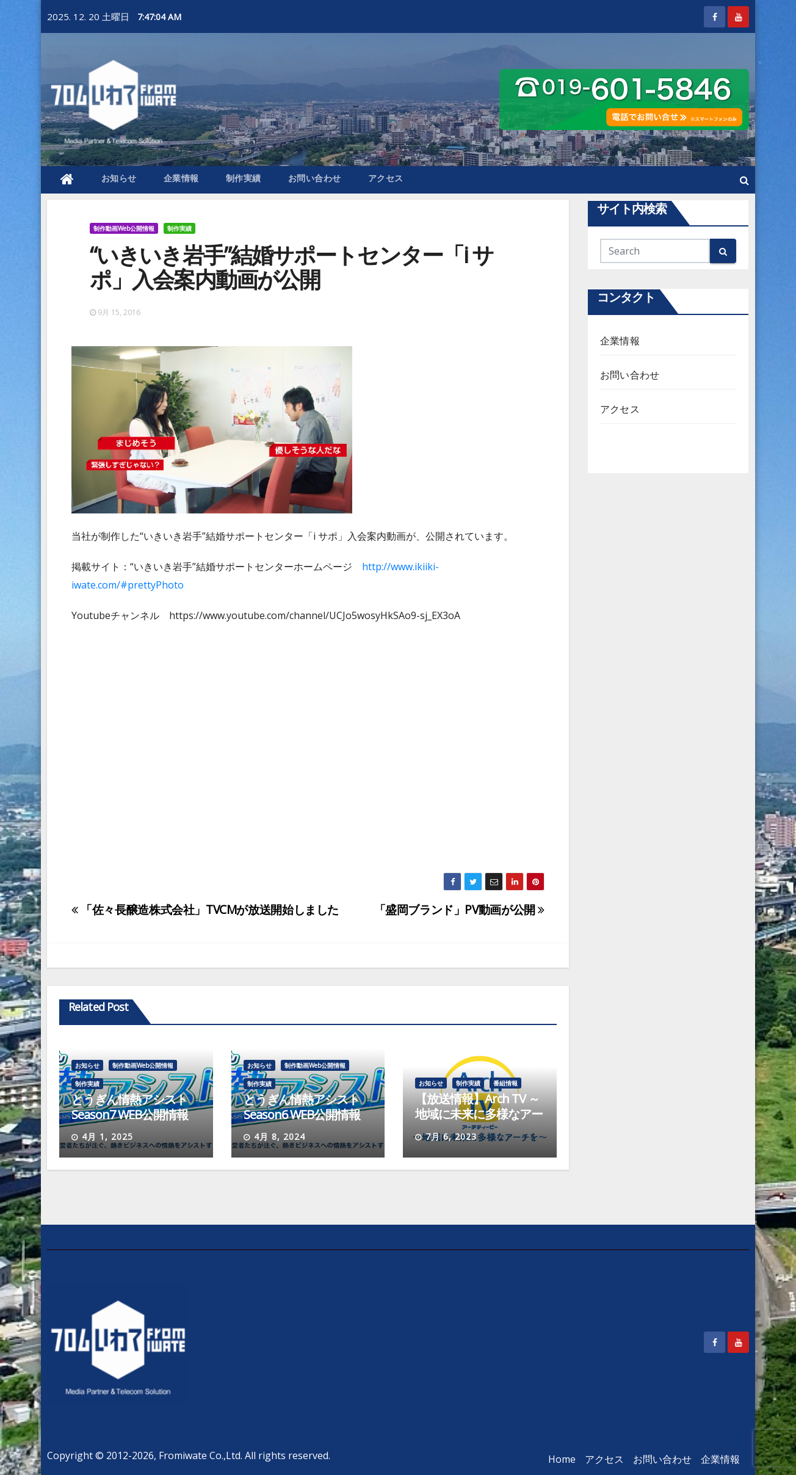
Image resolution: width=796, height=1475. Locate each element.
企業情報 (181, 178)
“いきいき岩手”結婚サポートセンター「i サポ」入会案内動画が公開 (291, 267)
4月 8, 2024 (279, 1136)
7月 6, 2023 (451, 1136)
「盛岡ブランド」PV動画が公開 (459, 909)
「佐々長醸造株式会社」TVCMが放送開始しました (205, 909)
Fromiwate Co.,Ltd (200, 1455)
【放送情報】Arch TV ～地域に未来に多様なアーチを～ (479, 1113)
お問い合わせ (314, 178)
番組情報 (505, 1083)
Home (562, 1459)
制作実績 (243, 178)
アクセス (385, 178)
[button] (744, 180)
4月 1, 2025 (107, 1136)
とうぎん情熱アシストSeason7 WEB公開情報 (129, 1107)
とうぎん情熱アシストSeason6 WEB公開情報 (302, 1107)
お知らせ (119, 178)
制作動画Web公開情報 (123, 228)
